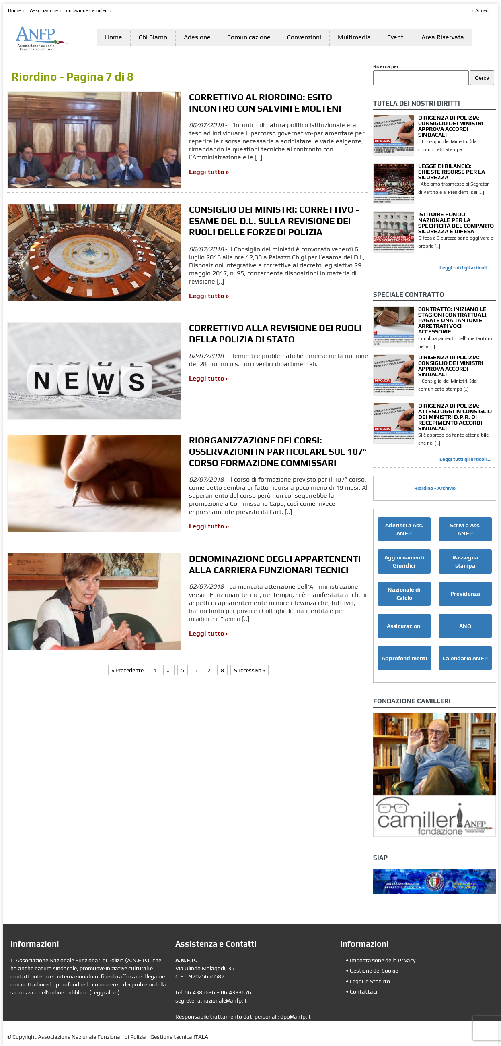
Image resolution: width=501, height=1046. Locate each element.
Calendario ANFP (465, 658)
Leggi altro (104, 992)
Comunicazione (249, 37)
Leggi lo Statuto (370, 981)
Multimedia (354, 37)
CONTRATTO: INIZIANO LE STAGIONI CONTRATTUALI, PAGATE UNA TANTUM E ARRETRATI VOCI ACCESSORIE (453, 320)
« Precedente (128, 670)
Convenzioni (304, 37)
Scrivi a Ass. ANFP (465, 529)
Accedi (482, 10)
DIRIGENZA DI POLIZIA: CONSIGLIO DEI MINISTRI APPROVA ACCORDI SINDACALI (450, 126)
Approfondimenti (404, 658)
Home (14, 10)
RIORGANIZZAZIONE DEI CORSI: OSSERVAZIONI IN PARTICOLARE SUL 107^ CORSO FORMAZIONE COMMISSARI (277, 451)
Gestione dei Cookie (374, 970)
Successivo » (249, 670)
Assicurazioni (404, 626)
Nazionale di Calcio (404, 593)
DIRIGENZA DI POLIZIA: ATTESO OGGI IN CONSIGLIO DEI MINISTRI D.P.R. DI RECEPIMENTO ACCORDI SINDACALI (455, 416)
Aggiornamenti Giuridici (404, 561)
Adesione (197, 37)
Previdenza (465, 593)
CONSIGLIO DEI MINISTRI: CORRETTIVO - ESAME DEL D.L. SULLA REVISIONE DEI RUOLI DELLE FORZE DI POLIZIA (274, 220)
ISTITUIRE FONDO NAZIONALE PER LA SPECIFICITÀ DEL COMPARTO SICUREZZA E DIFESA (456, 222)
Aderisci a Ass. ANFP (404, 529)
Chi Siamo (153, 37)
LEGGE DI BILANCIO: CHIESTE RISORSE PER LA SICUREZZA (451, 171)
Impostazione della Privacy (382, 960)
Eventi (396, 37)
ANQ (465, 626)
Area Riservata (442, 37)
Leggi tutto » (209, 172)
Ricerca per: (386, 66)
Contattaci (363, 991)
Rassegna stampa (465, 561)
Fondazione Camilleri (85, 10)
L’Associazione (42, 10)
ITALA (200, 1037)
